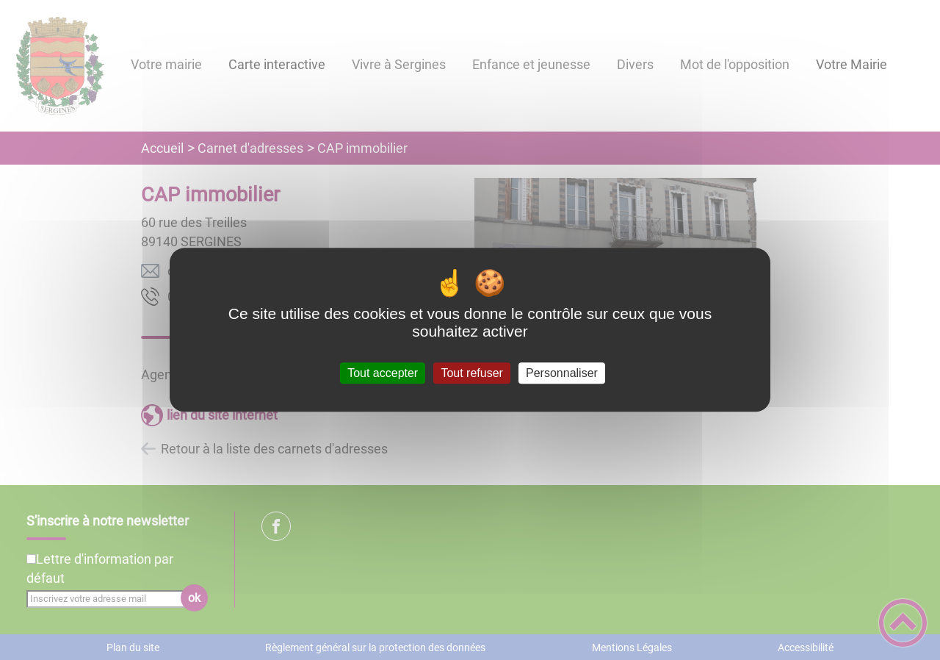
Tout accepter (382, 373)
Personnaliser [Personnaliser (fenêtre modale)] (562, 373)
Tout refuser (471, 373)
